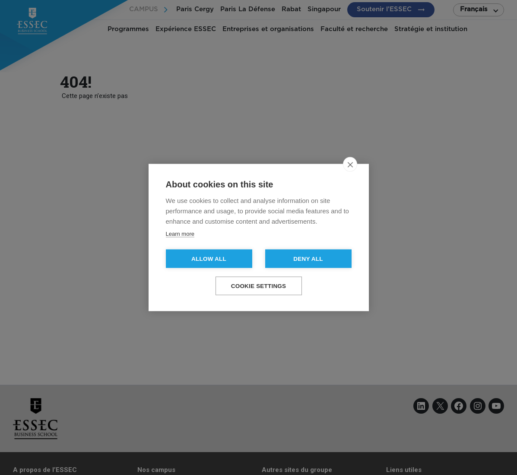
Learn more (180, 234)
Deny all (308, 259)
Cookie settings (258, 286)
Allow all (208, 259)
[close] (350, 164)
